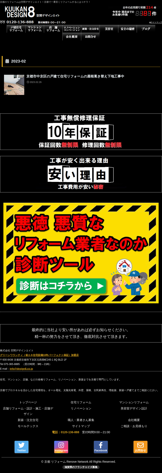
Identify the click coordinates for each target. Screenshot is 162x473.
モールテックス (28, 426)
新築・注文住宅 (28, 420)
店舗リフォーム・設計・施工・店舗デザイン (28, 411)
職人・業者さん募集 (81, 420)
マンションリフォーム (134, 402)
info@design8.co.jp (21, 368)
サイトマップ (81, 426)
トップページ (28, 402)
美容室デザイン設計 (134, 408)
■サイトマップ (156, 22)
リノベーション (81, 408)
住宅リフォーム (81, 402)
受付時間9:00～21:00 (81, 432)
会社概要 (134, 420)
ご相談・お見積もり (134, 426)
